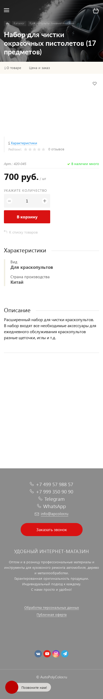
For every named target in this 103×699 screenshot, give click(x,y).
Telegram (54, 499)
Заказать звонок (51, 529)
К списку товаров (23, 232)
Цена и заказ (39, 68)
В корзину (27, 216)
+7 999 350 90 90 (54, 491)
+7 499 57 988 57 (54, 484)
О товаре (14, 68)
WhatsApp (54, 506)
